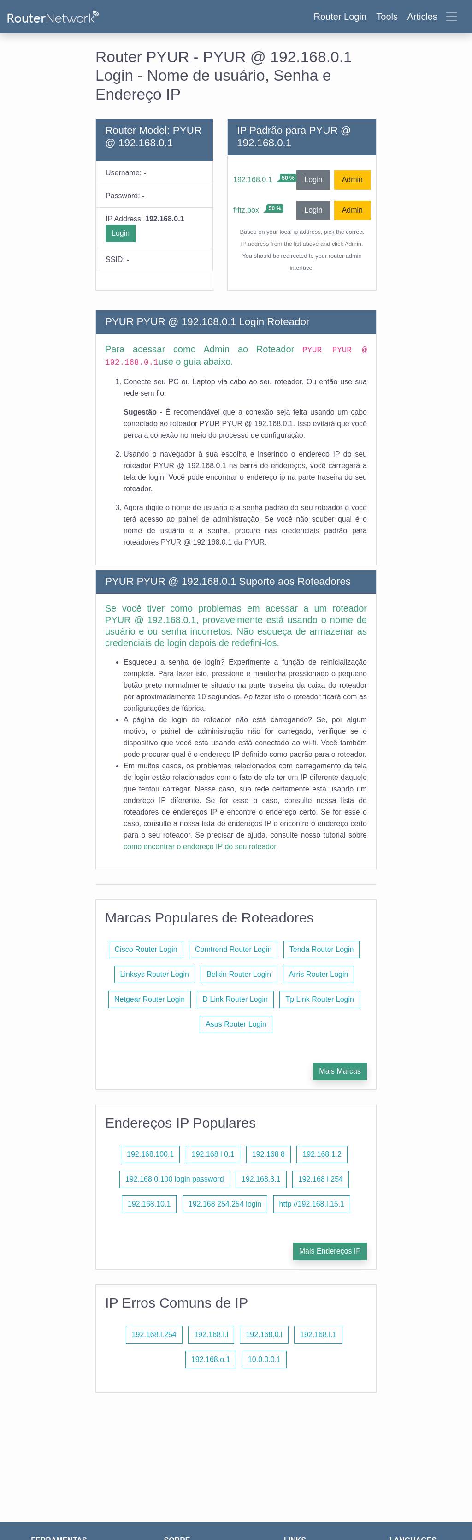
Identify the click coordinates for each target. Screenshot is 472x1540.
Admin (352, 180)
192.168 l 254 (320, 1179)
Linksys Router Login (154, 974)
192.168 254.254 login (225, 1204)
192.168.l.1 (318, 1334)
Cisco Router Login (146, 949)
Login (121, 233)
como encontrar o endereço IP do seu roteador (200, 846)
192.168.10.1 (149, 1204)
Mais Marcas (340, 1071)
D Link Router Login (235, 999)
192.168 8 (268, 1154)
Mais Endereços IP (330, 1251)
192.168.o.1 (210, 1359)
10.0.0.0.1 (264, 1359)
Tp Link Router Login (319, 999)
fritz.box (246, 210)
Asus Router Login (236, 1024)
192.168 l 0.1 (213, 1154)
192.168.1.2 (322, 1154)
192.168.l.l (211, 1334)
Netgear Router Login (149, 999)
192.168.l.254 (154, 1334)
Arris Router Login (318, 974)
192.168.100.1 (150, 1154)
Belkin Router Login (238, 974)
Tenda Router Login (321, 949)
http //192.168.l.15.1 (311, 1204)
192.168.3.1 (261, 1179)
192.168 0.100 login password (174, 1179)
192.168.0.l (264, 1334)
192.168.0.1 (252, 180)
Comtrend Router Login (233, 949)
